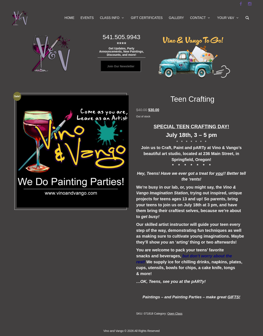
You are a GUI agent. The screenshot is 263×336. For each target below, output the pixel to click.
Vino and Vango (113, 330)
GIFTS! (233, 297)
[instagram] (250, 4)
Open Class (174, 313)
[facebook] (241, 4)
